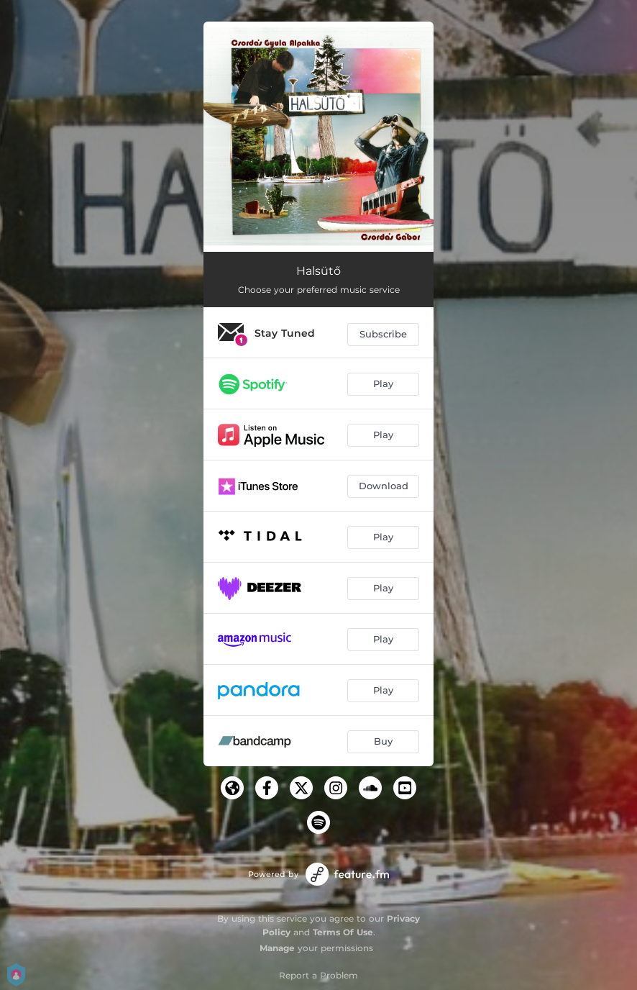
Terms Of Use (343, 932)
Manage (277, 948)
